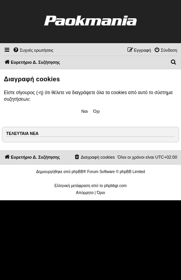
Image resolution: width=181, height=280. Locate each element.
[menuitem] (33, 50)
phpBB (77, 172)
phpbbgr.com (115, 186)
